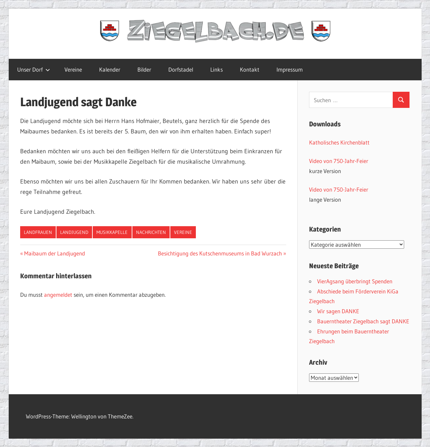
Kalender (109, 69)
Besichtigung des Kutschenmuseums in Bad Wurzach (220, 253)
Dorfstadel (180, 69)
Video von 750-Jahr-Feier (338, 160)
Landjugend (74, 232)
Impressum (289, 69)
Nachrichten (151, 232)
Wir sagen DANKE (338, 311)
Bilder (144, 69)
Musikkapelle (112, 232)
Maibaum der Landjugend (54, 253)
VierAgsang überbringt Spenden (354, 281)
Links (216, 69)
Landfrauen (38, 232)
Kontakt (249, 69)
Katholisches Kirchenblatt (339, 142)
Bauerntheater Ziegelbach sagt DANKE (363, 321)
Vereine (73, 69)
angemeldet (58, 294)
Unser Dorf (33, 69)
